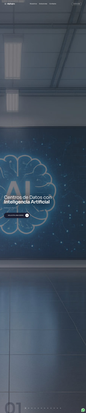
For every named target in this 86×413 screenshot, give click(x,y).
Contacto (52, 4)
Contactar (76, 3)
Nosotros (33, 4)
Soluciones (43, 4)
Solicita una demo (18, 215)
